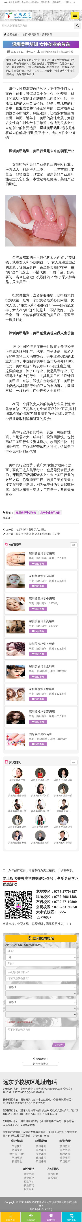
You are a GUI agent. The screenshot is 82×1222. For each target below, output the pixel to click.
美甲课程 (41, 1153)
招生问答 (29, 1181)
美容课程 (41, 1146)
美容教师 (65, 1146)
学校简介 (17, 1146)
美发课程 (41, 1150)
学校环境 (17, 1157)
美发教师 (65, 1150)
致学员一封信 (17, 1153)
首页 (24, 34)
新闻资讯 (34, 34)
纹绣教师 (65, 1161)
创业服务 (29, 1189)
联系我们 (53, 1177)
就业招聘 (29, 1185)
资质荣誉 (17, 1150)
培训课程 (41, 1140)
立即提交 (58, 1045)
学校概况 (17, 1140)
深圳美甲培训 (19, 333)
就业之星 (29, 1174)
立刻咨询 (38, 563)
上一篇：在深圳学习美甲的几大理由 (24, 529)
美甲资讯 (47, 34)
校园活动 (17, 1161)
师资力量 (65, 1140)
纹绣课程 (41, 1161)
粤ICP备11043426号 (41, 1209)
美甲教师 (65, 1157)
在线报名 (53, 1168)
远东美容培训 (40, 1063)
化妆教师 (65, 1153)
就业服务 (29, 1168)
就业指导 (29, 1177)
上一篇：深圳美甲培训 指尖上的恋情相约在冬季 (31, 533)
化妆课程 (41, 1157)
